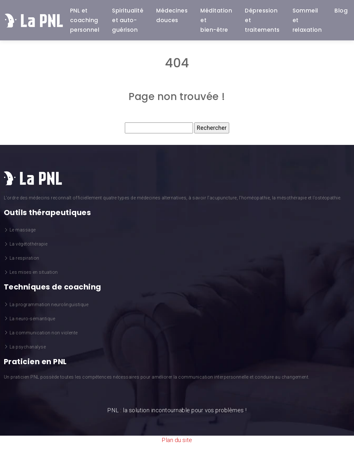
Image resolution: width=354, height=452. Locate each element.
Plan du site (177, 440)
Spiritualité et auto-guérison (127, 20)
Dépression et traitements (262, 20)
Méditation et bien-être (216, 20)
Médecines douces (172, 15)
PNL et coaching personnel (84, 20)
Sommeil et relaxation (307, 20)
